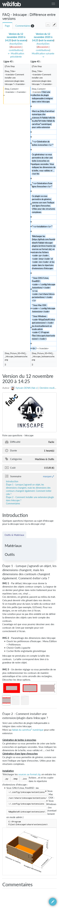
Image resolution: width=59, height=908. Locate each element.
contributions (15, 50)
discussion (15, 47)
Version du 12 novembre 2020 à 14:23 (15, 37)
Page (7, 25)
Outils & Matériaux (14, 534)
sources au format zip (29, 774)
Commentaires (22, 25)
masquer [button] (47, 476)
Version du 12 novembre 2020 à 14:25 (42, 37)
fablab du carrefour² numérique (27, 729)
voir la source (19, 40)
